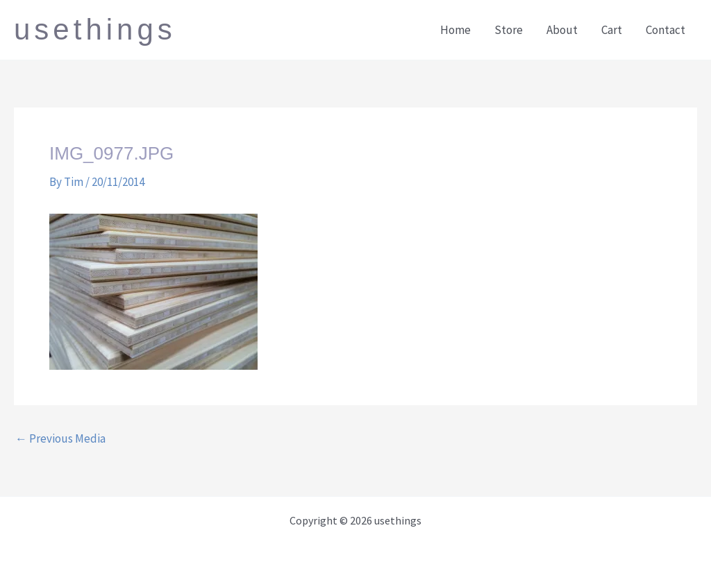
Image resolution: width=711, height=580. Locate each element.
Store (508, 29)
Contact (665, 29)
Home (455, 29)
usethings (95, 29)
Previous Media (60, 439)
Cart (611, 29)
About (562, 29)
